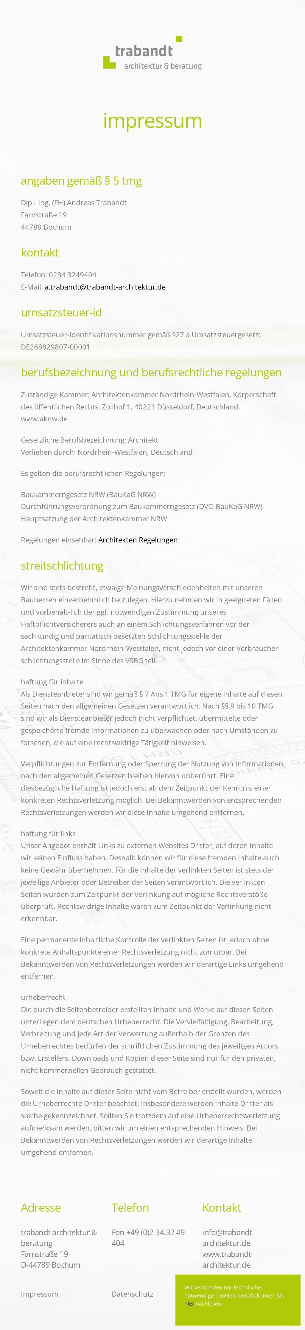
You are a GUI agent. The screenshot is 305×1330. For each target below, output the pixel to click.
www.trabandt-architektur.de (227, 1259)
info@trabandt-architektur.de (228, 1237)
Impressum (39, 1294)
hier (190, 1303)
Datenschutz (132, 1294)
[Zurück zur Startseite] (152, 38)
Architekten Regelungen (138, 540)
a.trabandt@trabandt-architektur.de (105, 287)
